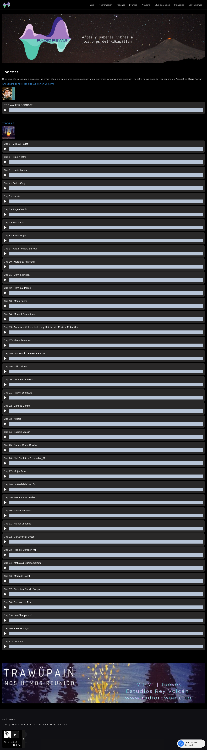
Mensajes (179, 4)
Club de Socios (162, 4)
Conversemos (195, 4)
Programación (105, 4)
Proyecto (146, 4)
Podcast (121, 4)
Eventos (133, 4)
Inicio (91, 4)
